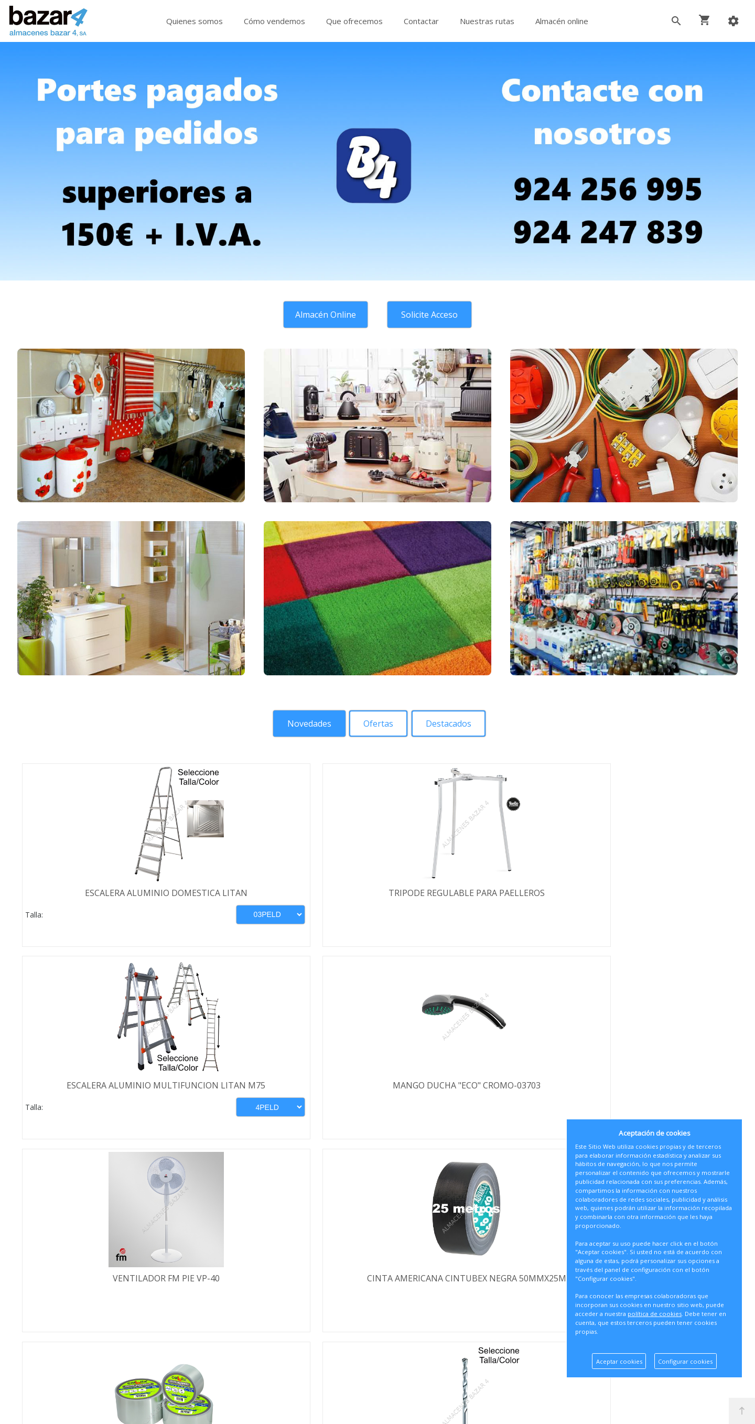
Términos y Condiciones (405, 1370)
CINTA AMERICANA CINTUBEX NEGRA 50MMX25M (287, 1092)
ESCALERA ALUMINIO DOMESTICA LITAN (106, 898)
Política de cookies (82, 1327)
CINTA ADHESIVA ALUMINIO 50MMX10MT (468, 1092)
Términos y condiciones (93, 1266)
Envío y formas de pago (93, 1281)
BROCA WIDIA (649, 1086)
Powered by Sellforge (516, 1406)
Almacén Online (322, 314)
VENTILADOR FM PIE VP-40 (106, 1086)
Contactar (421, 21)
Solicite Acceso (432, 314)
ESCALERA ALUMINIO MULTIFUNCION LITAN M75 (468, 898)
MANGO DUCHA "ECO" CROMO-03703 (649, 892)
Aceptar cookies (619, 1361)
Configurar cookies (685, 1361)
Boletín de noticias (377, 1325)
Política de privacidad (87, 1296)
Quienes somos (194, 21)
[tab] (306, 723)
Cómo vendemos (274, 21)
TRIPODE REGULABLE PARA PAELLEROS (287, 892)
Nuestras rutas (487, 21)
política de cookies (655, 1314)
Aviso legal (68, 1312)
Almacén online (561, 21)
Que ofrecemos (354, 21)
